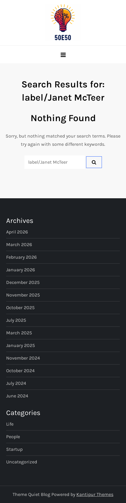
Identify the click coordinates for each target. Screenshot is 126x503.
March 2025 (19, 333)
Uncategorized (21, 462)
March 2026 (19, 244)
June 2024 (17, 396)
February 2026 (21, 257)
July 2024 (16, 383)
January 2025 (20, 345)
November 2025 (23, 295)
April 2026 (17, 232)
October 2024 (20, 370)
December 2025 (23, 282)
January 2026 (20, 269)
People (13, 436)
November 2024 (23, 358)
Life (10, 424)
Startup (14, 449)
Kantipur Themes (94, 494)
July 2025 (16, 320)
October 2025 (20, 307)
